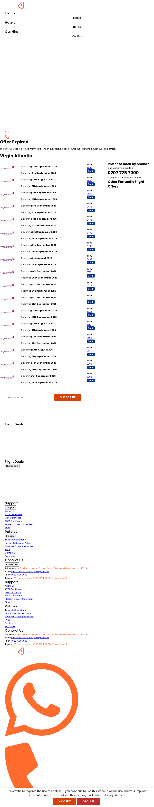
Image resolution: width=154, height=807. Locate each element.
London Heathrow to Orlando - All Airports (43, 241)
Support (10, 507)
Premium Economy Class (18, 436)
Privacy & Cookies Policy (18, 543)
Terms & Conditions (15, 539)
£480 (89, 246)
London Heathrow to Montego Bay (39, 346)
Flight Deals (12, 465)
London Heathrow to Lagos (35, 359)
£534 (89, 298)
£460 (89, 180)
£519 (89, 272)
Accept (65, 801)
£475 (89, 232)
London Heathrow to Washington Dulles (42, 254)
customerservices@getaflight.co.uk (30, 571)
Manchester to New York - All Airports (40, 202)
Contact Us (11, 552)
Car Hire (77, 36)
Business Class (13, 428)
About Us (9, 511)
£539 (89, 311)
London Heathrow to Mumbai (36, 267)
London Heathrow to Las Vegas (37, 281)
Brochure (10, 556)
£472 (89, 219)
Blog (7, 527)
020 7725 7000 (19, 574)
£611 (89, 350)
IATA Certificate (13, 517)
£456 (89, 167)
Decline (89, 801)
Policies (10, 536)
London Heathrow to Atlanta (36, 228)
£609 (89, 337)
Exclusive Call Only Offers (18, 453)
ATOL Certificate (13, 514)
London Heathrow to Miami (35, 163)
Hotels (77, 27)
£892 (89, 376)
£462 (89, 193)
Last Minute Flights (14, 445)
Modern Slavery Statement (19, 524)
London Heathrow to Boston (35, 189)
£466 (89, 206)
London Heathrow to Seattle (36, 307)
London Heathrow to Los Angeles (38, 176)
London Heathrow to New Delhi (37, 294)
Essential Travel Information (19, 546)
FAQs (7, 549)
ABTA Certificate (13, 521)
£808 (89, 363)
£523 (89, 285)
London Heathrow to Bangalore (37, 333)
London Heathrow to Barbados (37, 320)
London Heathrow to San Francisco (39, 215)
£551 (89, 324)
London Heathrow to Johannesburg (40, 372)
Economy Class (13, 440)
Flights (77, 17)
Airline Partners (13, 457)
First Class (10, 432)
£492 (89, 259)
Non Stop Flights (13, 449)
